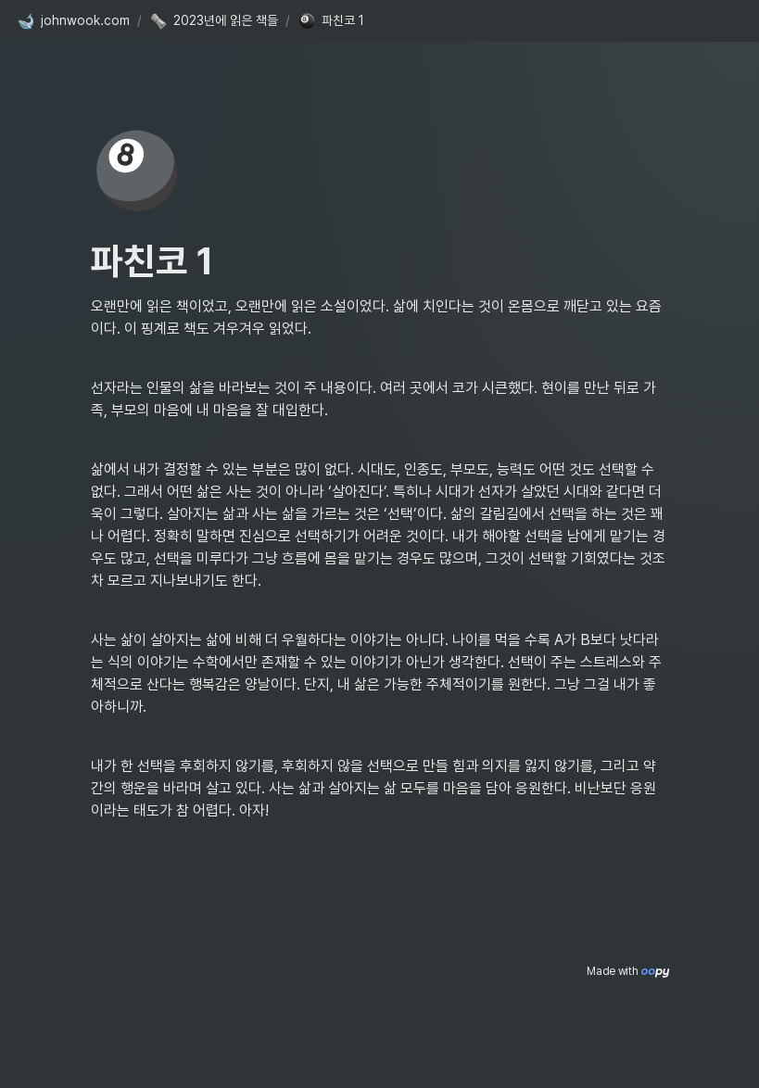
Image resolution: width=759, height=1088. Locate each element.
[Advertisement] (380, 1039)
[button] (73, 21)
